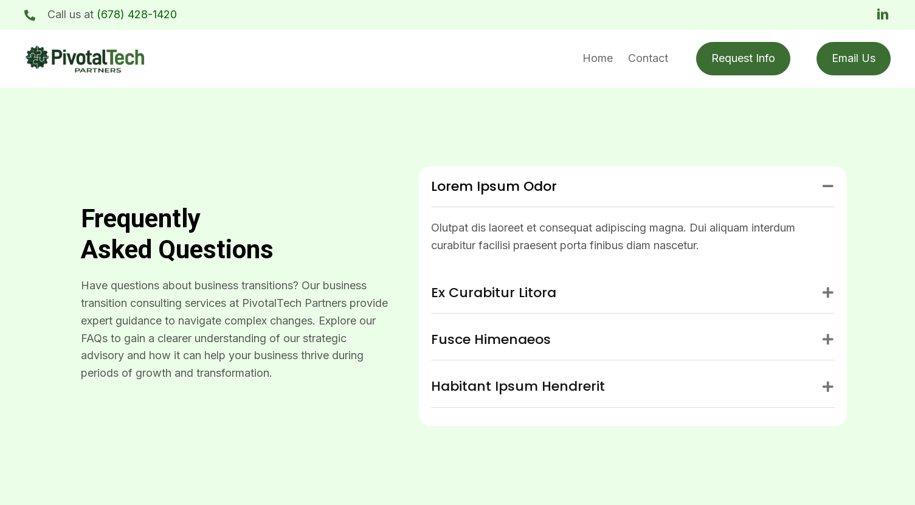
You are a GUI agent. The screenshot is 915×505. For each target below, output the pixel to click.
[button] (883, 14)
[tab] (633, 187)
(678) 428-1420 (137, 14)
